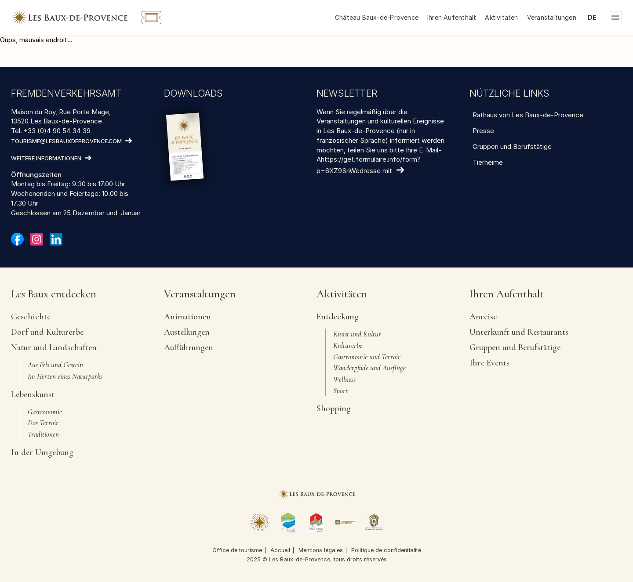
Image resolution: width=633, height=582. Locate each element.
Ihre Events (489, 363)
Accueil (280, 550)
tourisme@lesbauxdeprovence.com (66, 141)
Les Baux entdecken (53, 294)
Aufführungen (188, 347)
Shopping (333, 408)
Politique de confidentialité (386, 550)
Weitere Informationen (46, 158)
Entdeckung (337, 316)
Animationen (187, 316)
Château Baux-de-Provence (376, 17)
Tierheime (488, 162)
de (592, 17)
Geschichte (31, 316)
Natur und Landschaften (54, 347)
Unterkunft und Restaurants (518, 332)
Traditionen (43, 434)
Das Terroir (43, 422)
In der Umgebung (42, 452)
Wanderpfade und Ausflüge (369, 367)
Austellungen (187, 332)
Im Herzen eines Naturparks (65, 376)
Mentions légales (320, 550)
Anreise (483, 316)
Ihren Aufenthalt (451, 17)
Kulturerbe (347, 345)
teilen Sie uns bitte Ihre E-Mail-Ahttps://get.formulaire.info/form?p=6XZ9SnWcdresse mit (378, 160)
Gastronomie (45, 411)
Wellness (344, 379)
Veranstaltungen (551, 17)
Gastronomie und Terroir (366, 356)
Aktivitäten (501, 17)
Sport (340, 390)
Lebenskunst (33, 394)
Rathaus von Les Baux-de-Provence (528, 115)
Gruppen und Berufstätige (512, 146)
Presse (483, 131)
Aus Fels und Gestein (55, 364)
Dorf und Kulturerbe (47, 332)
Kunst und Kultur (357, 334)
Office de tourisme (237, 550)
